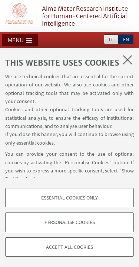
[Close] (127, 60)
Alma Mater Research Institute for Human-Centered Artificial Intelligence (85, 16)
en (126, 39)
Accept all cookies (69, 247)
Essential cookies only (69, 197)
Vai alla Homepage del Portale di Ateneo (19, 15)
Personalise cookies (69, 222)
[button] (20, 40)
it (111, 39)
